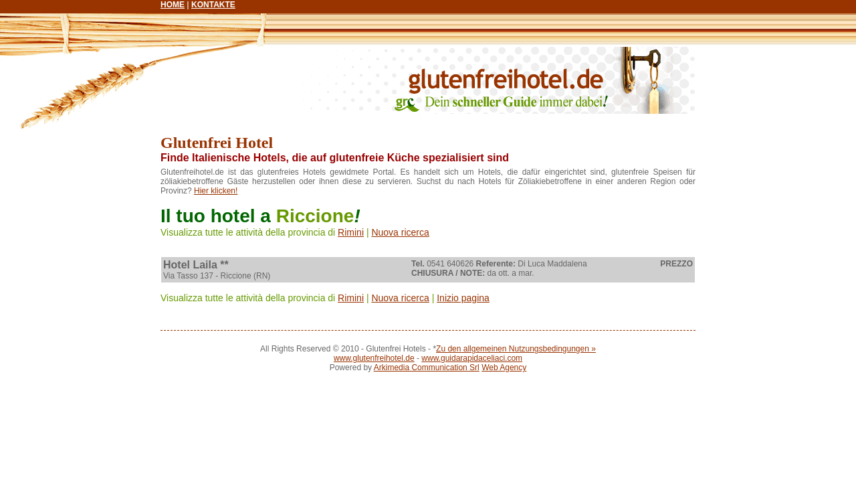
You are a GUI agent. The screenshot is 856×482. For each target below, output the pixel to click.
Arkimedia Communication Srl (426, 367)
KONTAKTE (213, 4)
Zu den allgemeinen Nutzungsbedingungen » (516, 348)
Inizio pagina (463, 298)
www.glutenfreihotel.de (374, 358)
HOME (172, 4)
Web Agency (503, 367)
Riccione (315, 216)
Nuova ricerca (400, 232)
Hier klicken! (215, 190)
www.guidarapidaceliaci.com (471, 358)
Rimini (351, 232)
